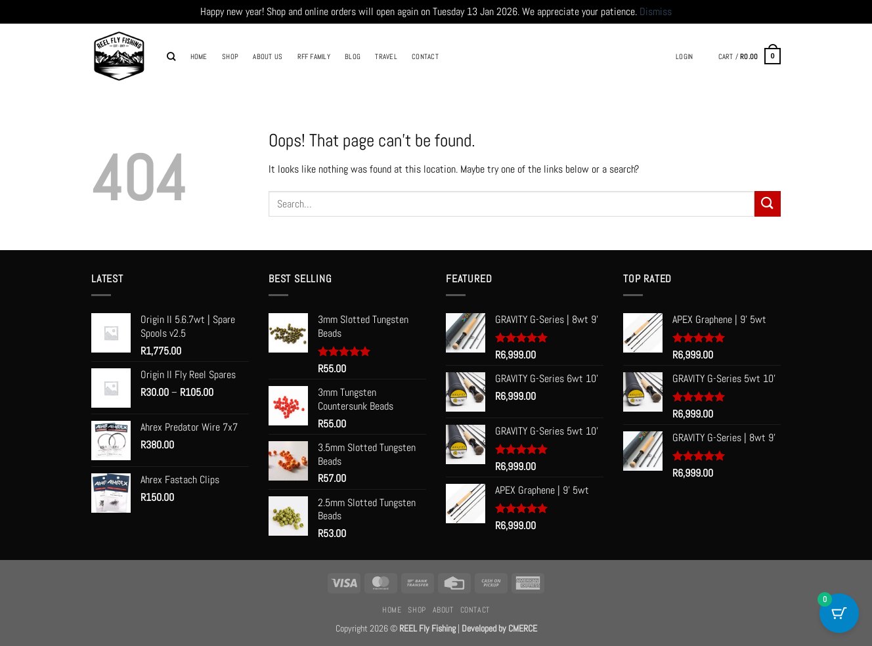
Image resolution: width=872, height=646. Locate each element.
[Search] (171, 56)
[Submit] (767, 204)
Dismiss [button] (656, 11)
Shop (230, 56)
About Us (267, 56)
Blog (352, 56)
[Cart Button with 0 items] (839, 613)
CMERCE (522, 628)
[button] (684, 56)
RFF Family (313, 56)
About (443, 610)
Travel (386, 56)
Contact (425, 56)
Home (198, 56)
